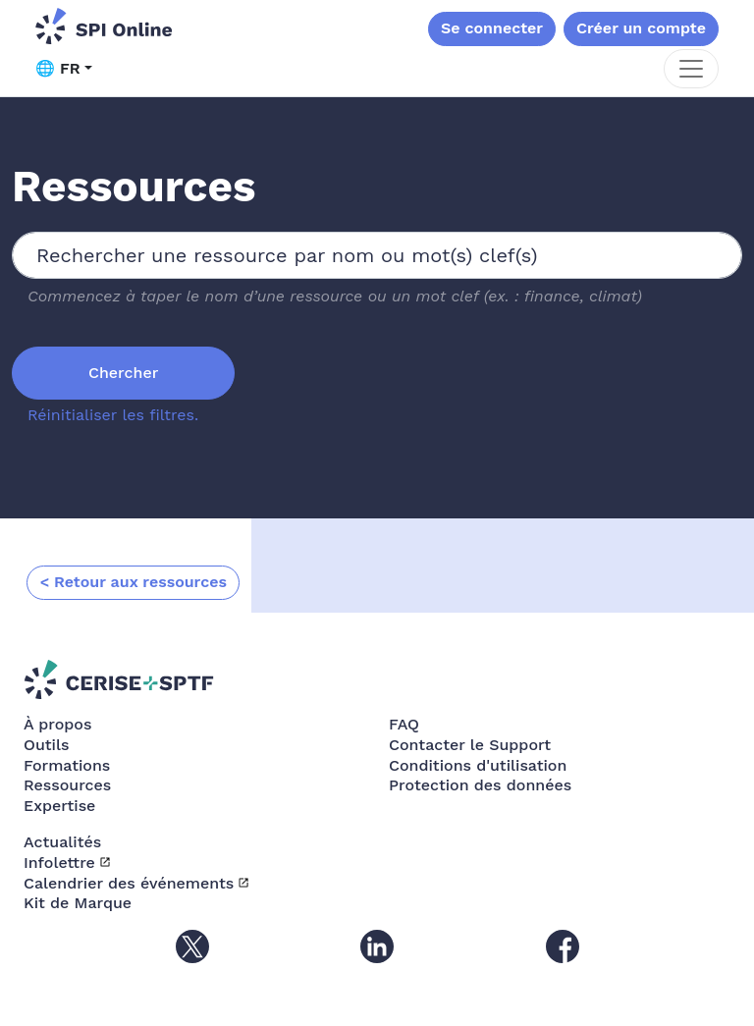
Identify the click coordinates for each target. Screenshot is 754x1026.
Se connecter (492, 28)
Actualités (62, 842)
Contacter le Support (470, 744)
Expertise (59, 805)
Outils (46, 744)
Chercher (123, 372)
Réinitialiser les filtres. (112, 414)
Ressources (67, 785)
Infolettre (59, 862)
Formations (67, 765)
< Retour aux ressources (133, 581)
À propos (57, 724)
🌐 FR (58, 68)
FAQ (404, 724)
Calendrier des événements (129, 883)
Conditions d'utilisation (477, 765)
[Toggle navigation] (691, 68)
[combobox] (377, 255)
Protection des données (480, 785)
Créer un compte (641, 28)
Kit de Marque (78, 902)
